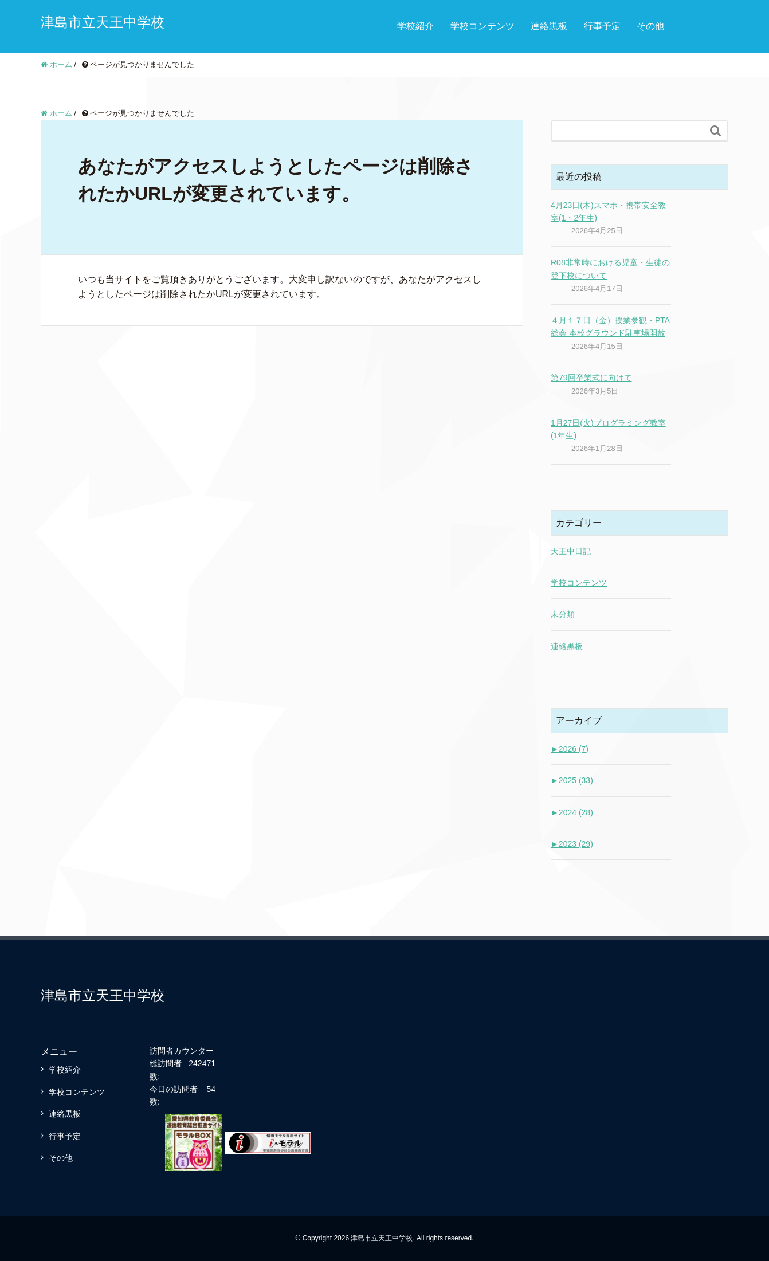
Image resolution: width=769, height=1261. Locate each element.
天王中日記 (571, 551)
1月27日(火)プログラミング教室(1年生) (608, 429)
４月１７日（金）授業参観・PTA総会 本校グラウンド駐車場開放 (610, 326)
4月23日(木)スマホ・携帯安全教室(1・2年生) (608, 211)
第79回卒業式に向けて (591, 377)
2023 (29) (572, 843)
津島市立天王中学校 (102, 22)
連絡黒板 (549, 26)
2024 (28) (572, 812)
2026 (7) (569, 748)
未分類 (563, 614)
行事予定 (602, 26)
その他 (650, 26)
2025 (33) (572, 780)
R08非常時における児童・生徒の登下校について (610, 269)
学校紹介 (415, 26)
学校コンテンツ (482, 26)
